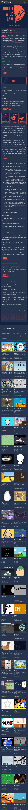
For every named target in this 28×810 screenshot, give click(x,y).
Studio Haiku (4, 355)
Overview (3, 35)
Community (24, 35)
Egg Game (16, 483)
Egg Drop (16, 670)
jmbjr (15, 374)
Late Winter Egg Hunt (19, 427)
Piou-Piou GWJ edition (19, 539)
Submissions (11, 35)
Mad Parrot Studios (5, 674)
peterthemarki (17, 580)
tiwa (2, 580)
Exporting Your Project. (9, 268)
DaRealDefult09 (4, 484)
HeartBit (16, 788)
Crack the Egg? (17, 353)
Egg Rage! (3, 502)
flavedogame (3, 807)
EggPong (3, 465)
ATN (15, 542)
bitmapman (16, 654)
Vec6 (15, 430)
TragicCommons (17, 599)
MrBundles (16, 673)
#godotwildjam (18, 32)
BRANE (2, 374)
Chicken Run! (4, 446)
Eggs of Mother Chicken (6, 652)
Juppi (15, 485)
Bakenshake (10, 32)
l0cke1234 (3, 635)
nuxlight (3, 618)
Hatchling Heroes (18, 446)
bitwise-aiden (4, 693)
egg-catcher (4, 558)
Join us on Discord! (6, 61)
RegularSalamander (5, 731)
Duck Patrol (17, 785)
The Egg (16, 766)
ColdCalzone (3, 468)
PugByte (3, 524)
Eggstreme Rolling (5, 577)
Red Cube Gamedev (18, 693)
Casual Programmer (5, 504)
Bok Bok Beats (17, 502)
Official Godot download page (9, 263)
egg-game (3, 785)
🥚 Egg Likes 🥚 (18, 691)
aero (2, 392)
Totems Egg (4, 615)
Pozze (2, 712)
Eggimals (3, 353)
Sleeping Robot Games (18, 449)
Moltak (15, 711)
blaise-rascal (3, 788)
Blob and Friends (18, 558)
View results (18, 42)
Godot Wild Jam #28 (8, 30)
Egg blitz (16, 710)
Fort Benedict (4, 408)
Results (17, 35)
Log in (24, 1)
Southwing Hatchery (6, 539)
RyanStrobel (3, 429)
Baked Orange (17, 411)
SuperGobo (16, 504)
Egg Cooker (4, 804)
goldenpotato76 (4, 542)
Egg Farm (16, 596)
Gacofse (3, 634)
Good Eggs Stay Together (20, 521)
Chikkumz (16, 652)
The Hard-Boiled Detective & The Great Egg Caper (20, 749)
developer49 (3, 561)
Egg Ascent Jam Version (19, 804)
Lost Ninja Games (17, 523)
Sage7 (2, 750)
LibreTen (16, 561)
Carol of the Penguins (19, 372)
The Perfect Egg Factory (6, 372)
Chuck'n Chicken (18, 408)
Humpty (3, 427)
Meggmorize (17, 577)
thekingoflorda (17, 618)
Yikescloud (16, 768)
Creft (15, 615)
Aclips (2, 597)
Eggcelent (16, 465)
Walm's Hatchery (5, 389)
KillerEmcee (16, 750)
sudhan (2, 770)
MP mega (3, 483)
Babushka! (16, 389)
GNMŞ (2, 654)
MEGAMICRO (17, 635)
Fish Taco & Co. (4, 449)
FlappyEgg (3, 596)
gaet (15, 468)
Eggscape (16, 634)
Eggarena (3, 710)
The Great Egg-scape (6, 748)
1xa (15, 731)
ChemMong (16, 355)
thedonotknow (17, 392)
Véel (2, 411)
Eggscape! (16, 729)
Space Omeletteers (5, 691)
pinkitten (16, 807)
